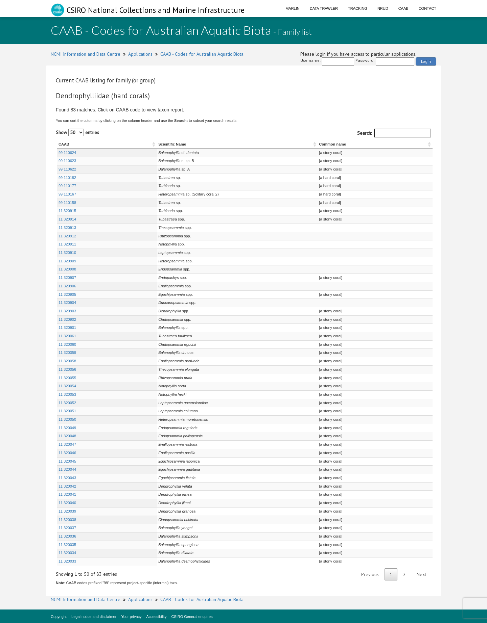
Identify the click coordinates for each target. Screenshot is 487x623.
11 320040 (67, 503)
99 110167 (67, 194)
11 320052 (67, 403)
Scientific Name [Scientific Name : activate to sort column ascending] (137, 144)
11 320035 (67, 545)
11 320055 (67, 378)
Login (426, 61)
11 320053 (67, 394)
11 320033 (67, 561)
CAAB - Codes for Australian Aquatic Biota (202, 54)
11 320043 (67, 478)
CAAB (403, 8)
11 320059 (67, 353)
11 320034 (67, 553)
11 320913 (67, 228)
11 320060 (67, 344)
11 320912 (67, 236)
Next (421, 574)
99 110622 (67, 169)
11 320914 (67, 219)
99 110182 (67, 178)
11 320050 (67, 419)
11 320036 (67, 536)
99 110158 (67, 203)
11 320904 (67, 303)
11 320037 (67, 528)
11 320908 (67, 269)
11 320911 (67, 244)
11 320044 (67, 469)
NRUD (382, 8)
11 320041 (67, 494)
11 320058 (67, 361)
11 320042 (67, 486)
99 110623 (67, 161)
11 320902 (67, 319)
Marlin (292, 8)
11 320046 (67, 453)
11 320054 (67, 386)
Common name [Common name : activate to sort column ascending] (338, 144)
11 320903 (67, 311)
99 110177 (67, 186)
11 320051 (67, 411)
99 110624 (67, 153)
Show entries (77, 132)
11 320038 (67, 520)
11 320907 (67, 278)
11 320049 (67, 428)
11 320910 (67, 253)
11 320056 (67, 369)
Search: (394, 133)
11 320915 (67, 211)
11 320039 (67, 511)
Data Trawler (324, 8)
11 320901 (67, 328)
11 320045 (67, 461)
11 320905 (67, 294)
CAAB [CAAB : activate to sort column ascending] (64, 144)
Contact (427, 8)
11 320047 (67, 444)
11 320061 (67, 336)
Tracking (357, 8)
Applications (140, 54)
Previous (370, 574)
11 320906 (67, 286)
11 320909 (67, 261)
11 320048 (67, 436)
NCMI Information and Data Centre (85, 54)
